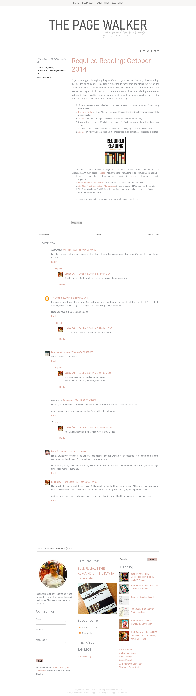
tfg (38, 73)
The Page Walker (96, 690)
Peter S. (55, 451)
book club (43, 67)
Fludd (102, 173)
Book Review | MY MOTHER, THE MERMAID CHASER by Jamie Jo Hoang (144, 635)
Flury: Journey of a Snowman (91, 182)
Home (76, 3)
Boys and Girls (85, 112)
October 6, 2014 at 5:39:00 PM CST (76, 451)
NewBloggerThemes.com (118, 693)
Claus (131, 176)
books (50, 67)
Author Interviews (127, 653)
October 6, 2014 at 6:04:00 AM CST (95, 373)
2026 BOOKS (117, 3)
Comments (85, 633)
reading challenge (58, 70)
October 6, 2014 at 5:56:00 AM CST (95, 274)
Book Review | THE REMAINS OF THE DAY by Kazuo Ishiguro (96, 573)
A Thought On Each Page (131, 663)
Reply (54, 262)
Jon (79, 128)
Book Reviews (126, 649)
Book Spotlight (126, 656)
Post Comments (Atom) (61, 548)
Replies (58, 268)
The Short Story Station (130, 667)
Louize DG (70, 274)
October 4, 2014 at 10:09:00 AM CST (80, 250)
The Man (82, 119)
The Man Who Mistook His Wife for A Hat (97, 186)
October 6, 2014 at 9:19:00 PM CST (95, 427)
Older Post (153, 234)
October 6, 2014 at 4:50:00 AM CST (76, 352)
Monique (55, 352)
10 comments (45, 77)
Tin (52, 298)
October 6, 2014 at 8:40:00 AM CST (79, 400)
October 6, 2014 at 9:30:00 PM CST (81, 482)
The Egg (82, 132)
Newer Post (43, 234)
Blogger (119, 690)
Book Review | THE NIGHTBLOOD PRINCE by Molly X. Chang (143, 577)
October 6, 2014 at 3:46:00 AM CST (71, 298)
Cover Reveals (126, 660)
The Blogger (87, 3)
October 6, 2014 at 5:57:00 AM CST (95, 328)
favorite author (43, 70)
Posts (83, 627)
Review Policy (102, 3)
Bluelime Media (82, 693)
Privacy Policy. (84, 656)
